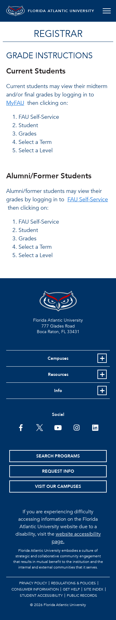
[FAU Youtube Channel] (58, 427)
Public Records (82, 595)
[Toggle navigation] (106, 11)
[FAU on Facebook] (21, 427)
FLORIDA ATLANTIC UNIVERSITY (61, 10)
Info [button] (58, 391)
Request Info (58, 471)
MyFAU (15, 103)
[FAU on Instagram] (76, 427)
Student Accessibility (41, 595)
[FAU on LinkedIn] (95, 427)
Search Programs (58, 456)
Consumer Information (35, 589)
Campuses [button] (58, 358)
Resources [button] (58, 374)
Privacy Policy (33, 583)
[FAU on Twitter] (39, 427)
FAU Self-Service (87, 199)
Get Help (71, 589)
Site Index (93, 589)
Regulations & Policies (73, 583)
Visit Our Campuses (58, 486)
